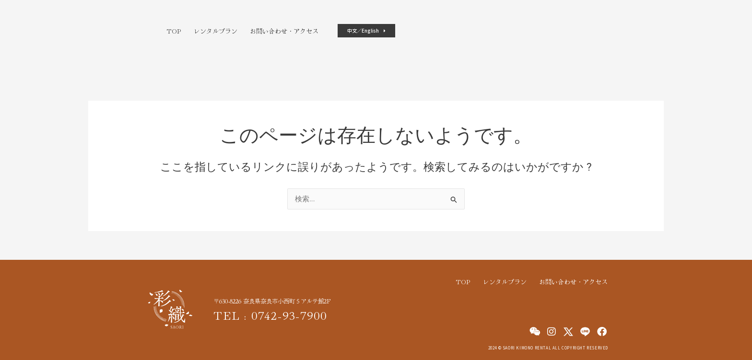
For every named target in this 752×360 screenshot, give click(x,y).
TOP (173, 30)
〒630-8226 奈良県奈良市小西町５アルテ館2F (277, 300)
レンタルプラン (215, 30)
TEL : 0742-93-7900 (274, 314)
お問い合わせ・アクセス (284, 30)
